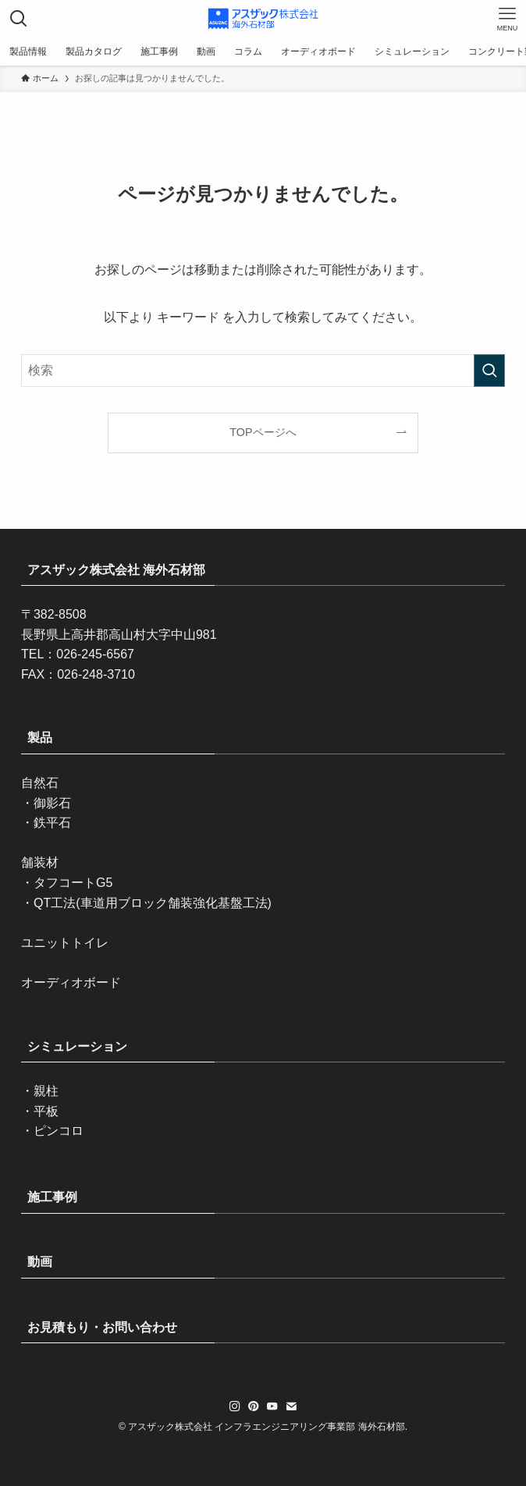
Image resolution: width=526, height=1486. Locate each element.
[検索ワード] (263, 370)
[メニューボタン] (507, 18)
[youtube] (272, 1406)
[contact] (291, 1406)
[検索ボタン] (18, 18)
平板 (46, 1111)
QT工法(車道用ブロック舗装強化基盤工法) (153, 903)
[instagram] (235, 1406)
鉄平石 (52, 822)
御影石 (52, 803)
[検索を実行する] (489, 370)
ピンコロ (59, 1130)
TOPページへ (262, 432)
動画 (39, 1261)
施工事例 (52, 1197)
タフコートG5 (73, 882)
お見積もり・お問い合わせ (102, 1327)
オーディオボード (71, 982)
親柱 (46, 1091)
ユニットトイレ (64, 942)
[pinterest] (254, 1406)
